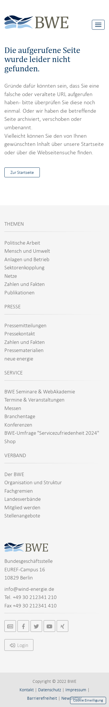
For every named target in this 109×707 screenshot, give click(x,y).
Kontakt (26, 690)
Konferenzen (18, 424)
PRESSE (12, 306)
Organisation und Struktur (33, 482)
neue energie (18, 358)
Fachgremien (18, 490)
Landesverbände (22, 499)
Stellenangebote (22, 515)
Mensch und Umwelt (27, 251)
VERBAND (15, 455)
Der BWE (14, 474)
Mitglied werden (22, 507)
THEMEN (14, 223)
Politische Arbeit (22, 242)
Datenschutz (49, 690)
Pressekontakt (19, 333)
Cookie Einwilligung (88, 700)
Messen (12, 408)
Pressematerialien (24, 350)
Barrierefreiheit (42, 698)
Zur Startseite (22, 172)
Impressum (75, 690)
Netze (10, 276)
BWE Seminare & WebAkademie (39, 391)
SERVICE (13, 372)
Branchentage (19, 416)
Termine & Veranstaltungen (34, 399)
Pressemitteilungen (25, 325)
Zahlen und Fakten (24, 284)
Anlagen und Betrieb (26, 259)
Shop (10, 441)
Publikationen (19, 292)
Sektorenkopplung (24, 267)
